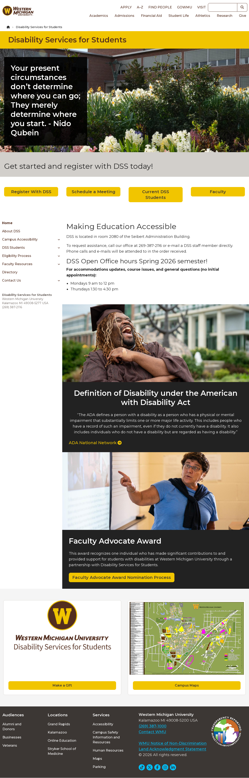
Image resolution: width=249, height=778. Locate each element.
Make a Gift (62, 685)
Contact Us (11, 280)
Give (242, 16)
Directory (9, 272)
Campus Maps (187, 685)
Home (7, 223)
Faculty (218, 191)
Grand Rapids (59, 724)
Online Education (62, 741)
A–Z (140, 7)
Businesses (11, 737)
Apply (126, 7)
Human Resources (108, 750)
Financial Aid (151, 16)
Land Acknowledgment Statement (172, 749)
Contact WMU (152, 732)
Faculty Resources (17, 264)
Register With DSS (31, 191)
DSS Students (13, 248)
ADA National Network (95, 442)
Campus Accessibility (20, 239)
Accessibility (103, 724)
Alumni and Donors (11, 726)
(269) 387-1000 (152, 726)
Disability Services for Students (67, 39)
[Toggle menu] (57, 239)
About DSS (11, 231)
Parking (99, 767)
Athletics (202, 16)
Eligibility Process (16, 256)
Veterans (9, 745)
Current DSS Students (155, 194)
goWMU (184, 7)
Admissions (124, 16)
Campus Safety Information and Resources (106, 737)
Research (224, 16)
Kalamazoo (57, 732)
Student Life (178, 16)
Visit (201, 7)
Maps (97, 759)
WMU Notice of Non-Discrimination (173, 743)
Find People (160, 7)
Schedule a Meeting (93, 191)
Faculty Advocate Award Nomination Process (121, 577)
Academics (98, 16)
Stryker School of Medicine (62, 751)
